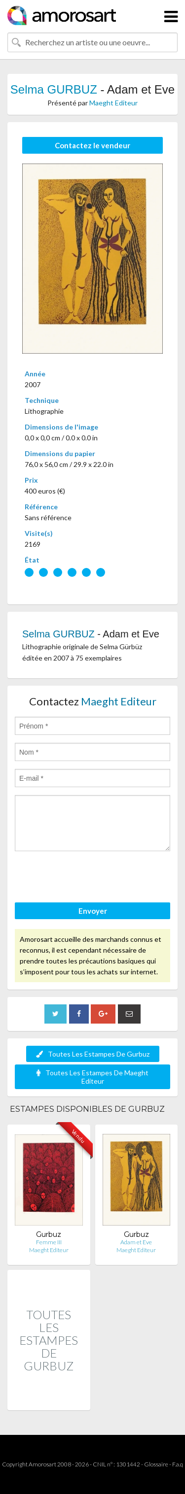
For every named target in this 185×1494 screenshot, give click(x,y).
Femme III (49, 1242)
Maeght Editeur (113, 103)
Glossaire (156, 1464)
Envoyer (92, 910)
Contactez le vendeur (92, 145)
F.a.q (177, 1464)
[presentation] (90, 878)
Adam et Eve (136, 1242)
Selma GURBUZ (53, 89)
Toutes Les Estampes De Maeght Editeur (92, 1076)
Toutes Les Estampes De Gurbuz (92, 1054)
